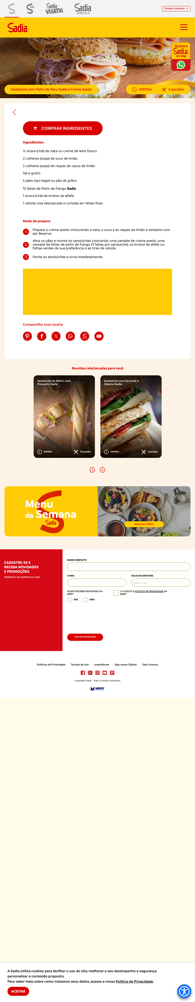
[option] (64, 416)
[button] (92, 469)
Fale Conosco (150, 664)
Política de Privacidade (134, 982)
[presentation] (105, 616)
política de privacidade (149, 591)
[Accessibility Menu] (184, 991)
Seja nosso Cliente (126, 664)
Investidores (101, 664)
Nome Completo (77, 560)
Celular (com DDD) (142, 575)
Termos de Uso (80, 664)
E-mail (71, 575)
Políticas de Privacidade (51, 664)
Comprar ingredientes (62, 128)
